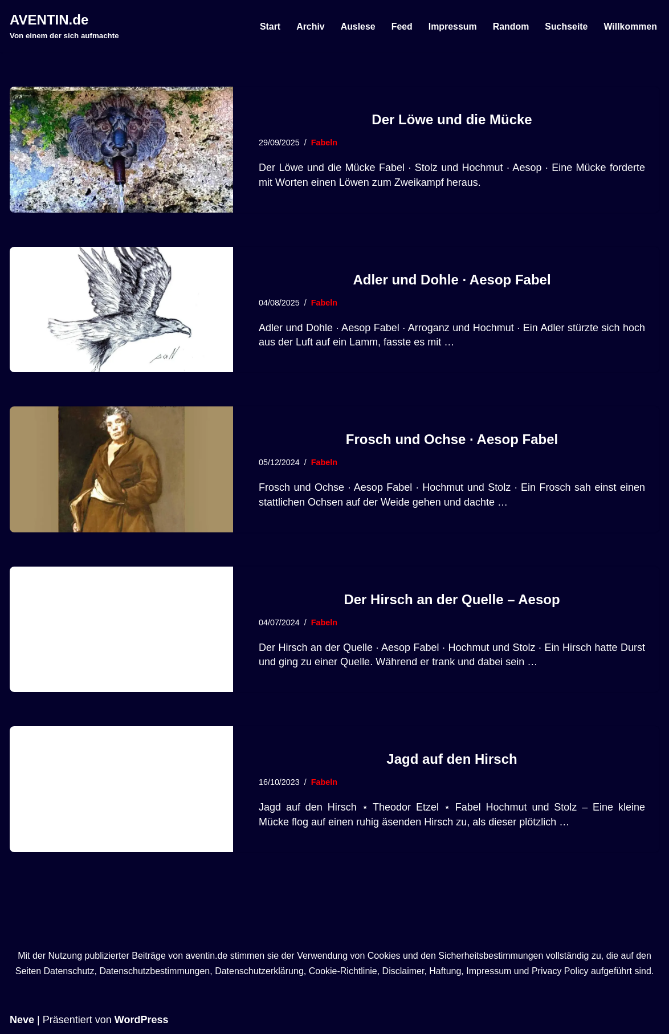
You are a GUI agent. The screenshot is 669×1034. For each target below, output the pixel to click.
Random (510, 26)
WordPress (142, 1019)
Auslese (356, 26)
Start (268, 26)
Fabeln (324, 142)
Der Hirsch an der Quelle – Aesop (452, 599)
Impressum (451, 26)
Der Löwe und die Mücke (452, 119)
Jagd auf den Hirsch (451, 759)
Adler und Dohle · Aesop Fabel (451, 279)
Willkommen (630, 26)
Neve (22, 1019)
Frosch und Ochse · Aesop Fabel (452, 439)
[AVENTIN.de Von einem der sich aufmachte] (64, 26)
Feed (400, 26)
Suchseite (566, 26)
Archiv (309, 26)
